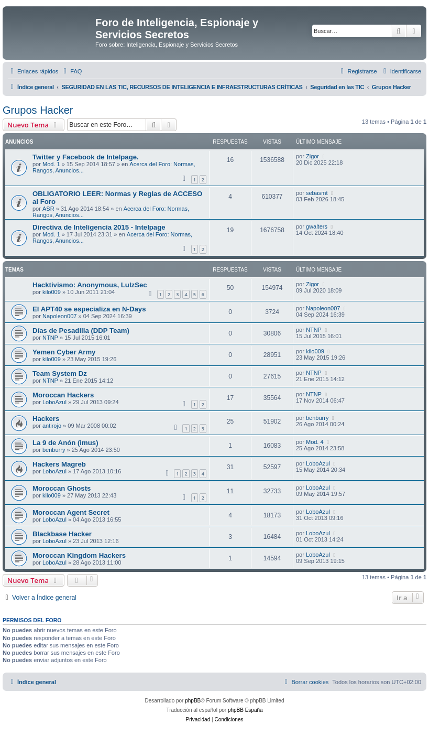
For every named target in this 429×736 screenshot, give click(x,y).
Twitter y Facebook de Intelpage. (85, 157)
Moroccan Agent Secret (70, 512)
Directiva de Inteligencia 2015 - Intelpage (99, 227)
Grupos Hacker (38, 110)
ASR (48, 208)
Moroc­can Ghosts (61, 488)
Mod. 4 (315, 442)
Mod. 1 (51, 164)
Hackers (45, 419)
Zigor (312, 156)
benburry (317, 418)
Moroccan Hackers (63, 395)
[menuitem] (71, 71)
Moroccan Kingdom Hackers (79, 555)
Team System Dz (59, 373)
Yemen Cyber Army (63, 352)
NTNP (50, 337)
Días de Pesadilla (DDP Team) (80, 330)
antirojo (51, 426)
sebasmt (317, 193)
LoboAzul (54, 402)
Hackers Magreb (59, 464)
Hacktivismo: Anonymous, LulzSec (89, 285)
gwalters (316, 226)
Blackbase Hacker (62, 534)
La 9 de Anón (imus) (65, 443)
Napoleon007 (59, 316)
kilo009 (51, 292)
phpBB (193, 700)
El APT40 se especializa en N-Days (89, 309)
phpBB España (245, 710)
